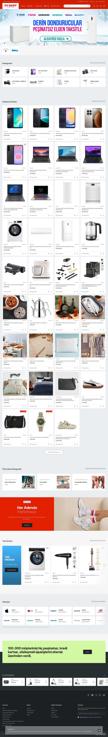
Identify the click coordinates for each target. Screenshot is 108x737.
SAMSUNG (6, 131)
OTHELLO (58, 358)
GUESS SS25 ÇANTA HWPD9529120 (12, 437)
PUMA (83, 396)
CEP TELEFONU (42, 71)
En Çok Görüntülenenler (8, 675)
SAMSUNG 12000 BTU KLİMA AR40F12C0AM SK (40, 247)
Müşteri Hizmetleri (56, 705)
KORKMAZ (6, 320)
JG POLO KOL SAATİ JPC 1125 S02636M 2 (39, 437)
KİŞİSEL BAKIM (94, 81)
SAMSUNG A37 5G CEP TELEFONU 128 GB (14, 170)
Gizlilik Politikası (88, 731)
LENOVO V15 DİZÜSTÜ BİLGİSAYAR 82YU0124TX (38, 171)
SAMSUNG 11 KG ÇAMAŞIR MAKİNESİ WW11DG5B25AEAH (12, 247)
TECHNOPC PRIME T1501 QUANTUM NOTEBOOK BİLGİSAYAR (64, 171)
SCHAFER (84, 320)
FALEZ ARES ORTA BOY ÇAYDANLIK (38, 322)
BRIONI (57, 320)
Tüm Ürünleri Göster (53, 452)
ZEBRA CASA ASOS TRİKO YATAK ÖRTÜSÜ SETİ (41, 399)
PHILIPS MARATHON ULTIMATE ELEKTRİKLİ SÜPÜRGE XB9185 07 (62, 680)
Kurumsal (5, 705)
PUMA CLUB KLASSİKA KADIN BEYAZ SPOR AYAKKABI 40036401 (92, 399)
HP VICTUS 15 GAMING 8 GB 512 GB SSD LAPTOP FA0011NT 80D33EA (13, 209)
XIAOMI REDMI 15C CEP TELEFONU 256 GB (40, 133)
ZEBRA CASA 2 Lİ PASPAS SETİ (37, 361)
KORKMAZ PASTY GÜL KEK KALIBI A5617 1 (13, 322)
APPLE (13, 610)
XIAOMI (31, 131)
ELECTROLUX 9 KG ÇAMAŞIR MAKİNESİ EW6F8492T (34, 576)
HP (4, 206)
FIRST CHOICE (6, 396)
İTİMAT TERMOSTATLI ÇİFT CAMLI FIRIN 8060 (15, 680)
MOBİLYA (41, 81)
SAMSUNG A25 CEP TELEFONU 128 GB (65, 133)
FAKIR (5, 282)
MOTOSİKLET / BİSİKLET (19, 81)
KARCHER (58, 282)
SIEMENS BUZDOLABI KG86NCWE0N (65, 246)
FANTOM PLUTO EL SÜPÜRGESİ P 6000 (89, 575)
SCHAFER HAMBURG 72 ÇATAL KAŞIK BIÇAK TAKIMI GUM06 (92, 323)
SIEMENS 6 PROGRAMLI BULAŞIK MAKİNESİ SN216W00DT (92, 209)
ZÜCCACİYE (93, 71)
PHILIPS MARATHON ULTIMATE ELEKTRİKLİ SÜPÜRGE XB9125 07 (39, 680)
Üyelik (28, 705)
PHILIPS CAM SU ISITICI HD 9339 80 (90, 246)
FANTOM (82, 573)
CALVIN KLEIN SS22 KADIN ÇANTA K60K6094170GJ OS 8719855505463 (65, 399)
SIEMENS (83, 206)
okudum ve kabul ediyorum (89, 717)
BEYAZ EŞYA (15, 71)
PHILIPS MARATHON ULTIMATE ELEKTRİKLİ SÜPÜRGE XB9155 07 (86, 680)
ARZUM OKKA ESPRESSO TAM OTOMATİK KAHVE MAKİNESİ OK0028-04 (92, 285)
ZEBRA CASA (32, 358)
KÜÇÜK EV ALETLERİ (70, 71)
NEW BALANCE (59, 435)
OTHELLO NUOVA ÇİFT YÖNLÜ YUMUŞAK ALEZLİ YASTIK (66, 361)
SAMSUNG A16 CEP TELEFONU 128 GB (13, 133)
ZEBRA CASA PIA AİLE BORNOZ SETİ (90, 361)
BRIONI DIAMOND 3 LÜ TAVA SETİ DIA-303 (66, 322)
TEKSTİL (66, 81)
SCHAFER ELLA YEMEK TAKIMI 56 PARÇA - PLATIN (14, 361)
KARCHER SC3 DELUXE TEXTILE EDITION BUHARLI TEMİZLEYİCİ (65, 285)
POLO (31, 435)
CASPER (31, 206)
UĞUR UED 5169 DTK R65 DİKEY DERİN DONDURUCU (65, 209)
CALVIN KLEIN (58, 396)
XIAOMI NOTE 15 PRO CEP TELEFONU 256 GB (92, 133)
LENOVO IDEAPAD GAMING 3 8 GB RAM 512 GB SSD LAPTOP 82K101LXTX (93, 171)
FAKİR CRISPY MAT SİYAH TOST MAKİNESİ (14, 284)
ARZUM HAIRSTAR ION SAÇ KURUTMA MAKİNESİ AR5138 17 (64, 576)
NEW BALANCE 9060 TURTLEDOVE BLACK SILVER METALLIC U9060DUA (66, 438)
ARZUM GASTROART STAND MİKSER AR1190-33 (40, 285)
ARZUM (31, 282)
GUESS (5, 435)
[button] (7, 139)
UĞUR (57, 206)
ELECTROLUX (27, 573)
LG (36, 610)
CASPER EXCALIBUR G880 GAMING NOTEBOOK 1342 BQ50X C (38, 209)
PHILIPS (83, 244)
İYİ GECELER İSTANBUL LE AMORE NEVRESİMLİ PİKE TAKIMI (15, 399)
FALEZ (31, 320)
